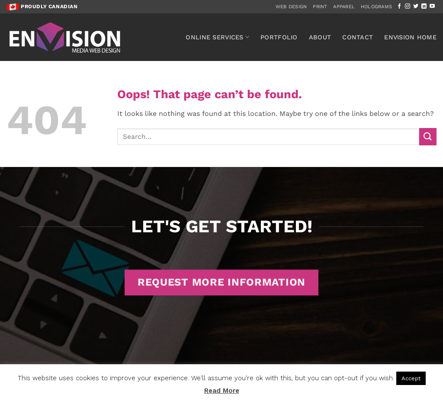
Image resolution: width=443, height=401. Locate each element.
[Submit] (428, 136)
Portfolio (279, 37)
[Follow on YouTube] (432, 6)
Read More (221, 391)
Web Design (291, 7)
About (320, 37)
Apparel (344, 7)
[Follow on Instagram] (407, 6)
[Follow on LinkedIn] (424, 6)
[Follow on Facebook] (399, 6)
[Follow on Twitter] (415, 6)
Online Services (217, 37)
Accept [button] (411, 378)
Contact (357, 37)
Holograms (376, 7)
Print (320, 7)
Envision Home (410, 37)
